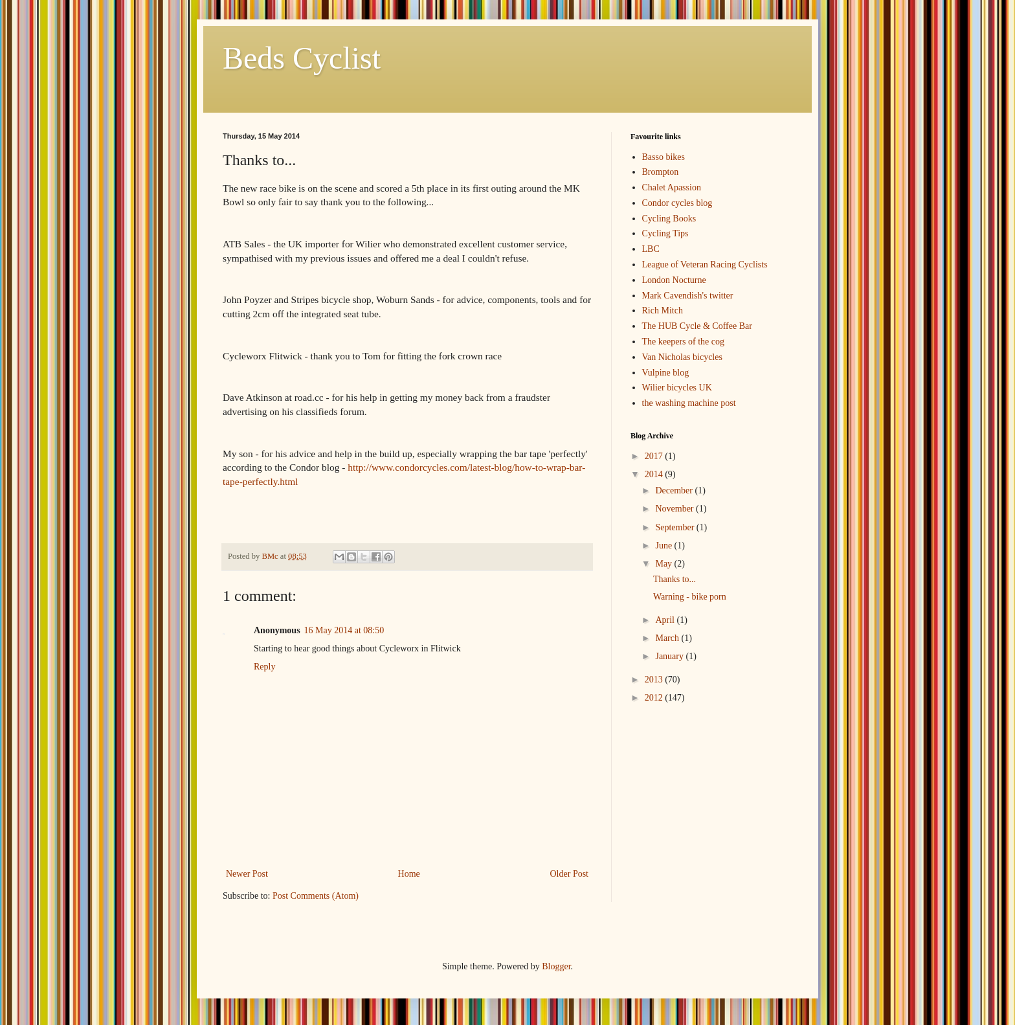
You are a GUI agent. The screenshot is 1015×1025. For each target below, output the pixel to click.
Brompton (660, 172)
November (675, 508)
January (670, 656)
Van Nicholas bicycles (682, 357)
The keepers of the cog (683, 341)
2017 (655, 456)
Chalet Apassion (671, 187)
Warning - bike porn (689, 597)
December (675, 490)
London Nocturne (674, 280)
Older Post (569, 874)
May (664, 564)
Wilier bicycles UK (677, 387)
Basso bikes (664, 157)
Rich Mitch (662, 310)
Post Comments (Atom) (316, 896)
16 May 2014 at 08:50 (344, 630)
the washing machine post (689, 403)
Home (409, 874)
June (664, 545)
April (665, 620)
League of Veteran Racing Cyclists (705, 264)
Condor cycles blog (677, 203)
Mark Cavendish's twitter (687, 295)
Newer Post (247, 874)
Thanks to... (674, 579)
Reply (264, 666)
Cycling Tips (665, 233)
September (675, 527)
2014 (655, 474)
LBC (651, 249)
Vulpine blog (665, 372)
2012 (655, 698)
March (668, 638)
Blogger (556, 966)
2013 (655, 679)
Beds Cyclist (302, 58)
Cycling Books (669, 218)
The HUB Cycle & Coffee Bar (697, 326)
